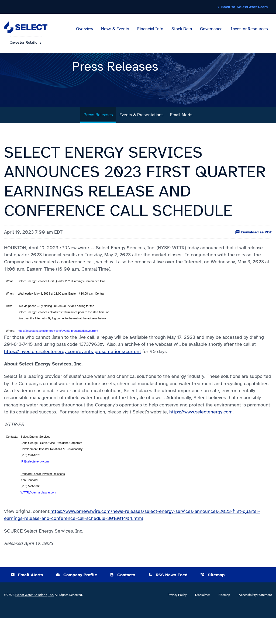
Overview (84, 29)
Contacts (122, 585)
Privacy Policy (177, 605)
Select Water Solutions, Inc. (34, 605)
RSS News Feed (168, 585)
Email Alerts (181, 122)
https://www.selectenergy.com (201, 421)
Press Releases (98, 122)
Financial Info (150, 29)
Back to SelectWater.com (244, 7)
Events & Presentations (141, 122)
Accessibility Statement (255, 605)
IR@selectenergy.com (34, 471)
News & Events (115, 29)
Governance (211, 29)
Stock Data (181, 29)
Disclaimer (202, 605)
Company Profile (76, 585)
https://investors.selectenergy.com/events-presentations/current (58, 338)
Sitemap (212, 585)
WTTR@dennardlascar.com (38, 502)
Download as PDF (253, 239)
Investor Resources (249, 29)
